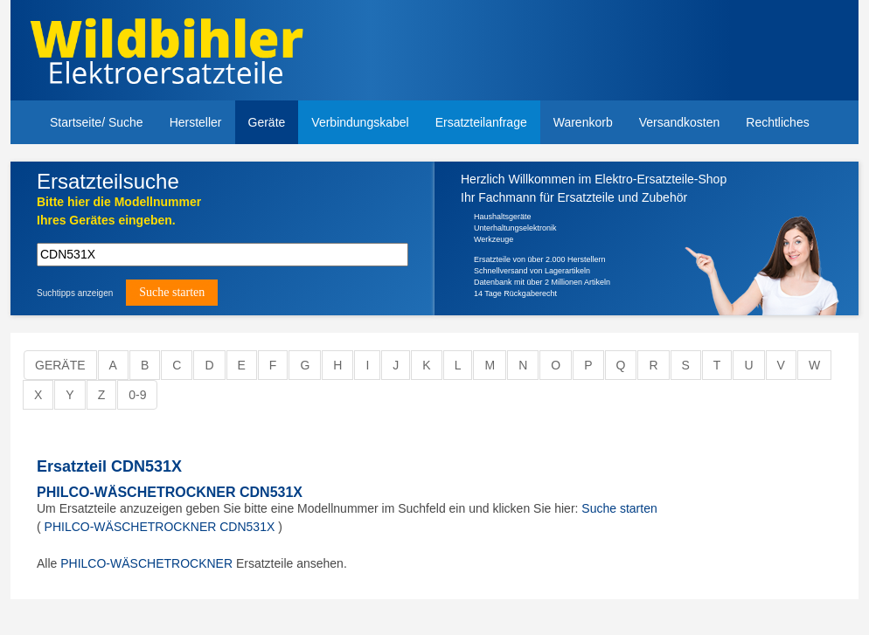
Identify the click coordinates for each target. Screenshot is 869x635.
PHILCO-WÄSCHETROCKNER (146, 563)
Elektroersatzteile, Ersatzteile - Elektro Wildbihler (231, 52)
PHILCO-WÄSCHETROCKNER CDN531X (169, 492)
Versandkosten (679, 122)
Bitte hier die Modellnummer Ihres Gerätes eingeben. (119, 211)
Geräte (267, 122)
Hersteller (196, 122)
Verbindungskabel (359, 122)
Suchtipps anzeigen (75, 293)
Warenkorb (583, 122)
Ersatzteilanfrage (481, 122)
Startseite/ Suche (96, 122)
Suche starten (619, 508)
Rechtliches (777, 122)
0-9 (137, 395)
